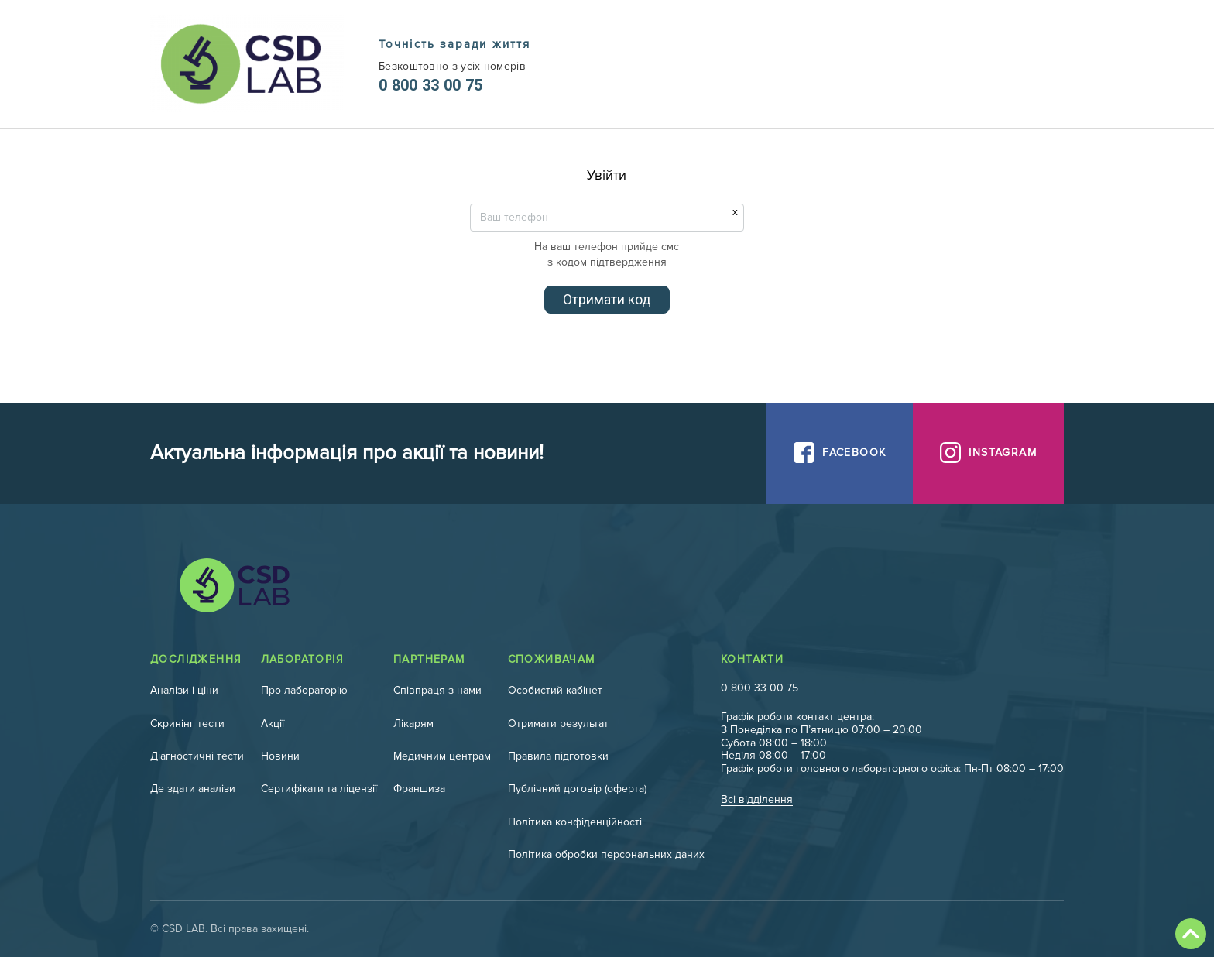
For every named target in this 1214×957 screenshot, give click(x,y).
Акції (272, 723)
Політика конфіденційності (575, 821)
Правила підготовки (558, 756)
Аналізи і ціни (184, 690)
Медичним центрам (442, 756)
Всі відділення (757, 799)
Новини (280, 756)
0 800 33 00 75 (430, 85)
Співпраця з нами (437, 690)
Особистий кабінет (555, 690)
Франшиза (419, 788)
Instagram (1003, 452)
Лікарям (413, 723)
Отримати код (607, 299)
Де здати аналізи (192, 788)
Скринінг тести (187, 723)
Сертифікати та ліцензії (319, 788)
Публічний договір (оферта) (577, 788)
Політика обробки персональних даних (606, 854)
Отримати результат (558, 723)
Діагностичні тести (197, 756)
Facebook (854, 452)
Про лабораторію (304, 690)
